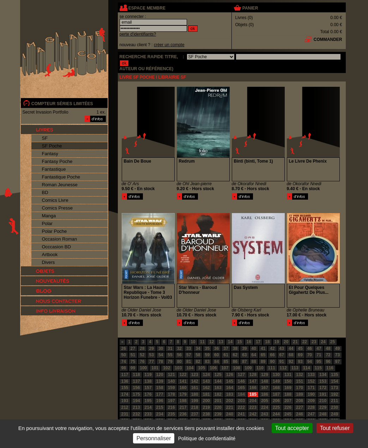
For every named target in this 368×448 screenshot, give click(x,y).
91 (281, 361)
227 (299, 407)
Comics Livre (55, 200)
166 (253, 387)
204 (253, 400)
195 (148, 400)
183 (229, 394)
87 (244, 361)
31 (170, 348)
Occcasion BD (56, 246)
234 (159, 414)
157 (148, 387)
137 (136, 381)
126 (229, 374)
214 (148, 407)
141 (183, 381)
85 (225, 361)
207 (287, 400)
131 (287, 374)
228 (311, 407)
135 (334, 374)
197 (171, 400)
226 (287, 407)
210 (322, 400)
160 (183, 387)
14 (230, 341)
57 (188, 354)
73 (337, 354)
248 (322, 414)
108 (236, 367)
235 (171, 414)
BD (45, 192)
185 (253, 394)
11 (202, 341)
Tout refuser (335, 428)
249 (334, 414)
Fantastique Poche (61, 177)
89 (263, 361)
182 (218, 394)
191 (322, 394)
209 (311, 400)
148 (264, 381)
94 (309, 361)
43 (281, 348)
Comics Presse (57, 208)
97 (337, 361)
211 (334, 400)
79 (170, 361)
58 (197, 354)
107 (224, 367)
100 (143, 367)
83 (207, 361)
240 (229, 414)
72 (328, 354)
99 (133, 367)
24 (323, 341)
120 (159, 374)
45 (300, 348)
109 (248, 367)
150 (287, 381)
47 (318, 348)
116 (329, 367)
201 (218, 400)
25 (332, 341)
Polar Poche (54, 231)
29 (151, 348)
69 (300, 354)
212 (124, 407)
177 (159, 394)
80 (179, 361)
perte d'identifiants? (138, 34)
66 (272, 354)
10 (193, 341)
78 (160, 361)
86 (235, 361)
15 (239, 341)
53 (151, 354)
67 (281, 354)
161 (194, 387)
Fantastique (54, 169)
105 (201, 367)
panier (250, 8)
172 (322, 387)
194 (136, 400)
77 (151, 361)
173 (334, 387)
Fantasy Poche (57, 161)
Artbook (50, 254)
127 (241, 374)
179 (183, 394)
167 (264, 387)
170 (299, 387)
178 (171, 394)
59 (207, 354)
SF (45, 138)
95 (318, 361)
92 (291, 361)
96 (328, 361)
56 (179, 354)
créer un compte (169, 44)
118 (136, 374)
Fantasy (50, 153)
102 (166, 367)
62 (235, 354)
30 (160, 348)
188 (287, 394)
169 (287, 387)
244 (276, 414)
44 (291, 348)
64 (254, 354)
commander (328, 39)
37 (225, 348)
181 (206, 394)
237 (194, 414)
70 (309, 354)
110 (260, 367)
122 (183, 374)
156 (136, 387)
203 (241, 400)
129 (264, 374)
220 (218, 407)
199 (194, 400)
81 (188, 361)
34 (197, 348)
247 (311, 414)
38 (235, 348)
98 (123, 367)
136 (124, 381)
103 (178, 367)
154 (334, 381)
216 (171, 407)
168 (276, 387)
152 (311, 381)
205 (264, 400)
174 (124, 394)
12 (211, 341)
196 (159, 400)
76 (142, 361)
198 (183, 400)
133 (311, 374)
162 (206, 387)
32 (179, 348)
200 (206, 400)
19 (277, 341)
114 (306, 367)
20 (286, 341)
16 (249, 341)
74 (123, 361)
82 (197, 361)
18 (267, 341)
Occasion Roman (59, 239)
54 (160, 354)
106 (213, 367)
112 (283, 367)
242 (253, 414)
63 (244, 354)
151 (299, 381)
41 (263, 348)
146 (241, 381)
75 (133, 361)
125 (218, 374)
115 (318, 367)
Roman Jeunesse (60, 184)
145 (229, 381)
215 (159, 407)
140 (171, 381)
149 (276, 381)
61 (225, 354)
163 (218, 387)
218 (194, 407)
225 (276, 407)
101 (154, 367)
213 (136, 407)
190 (311, 394)
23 (314, 341)
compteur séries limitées (62, 103)
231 (124, 414)
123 (194, 374)
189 (299, 394)
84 (216, 361)
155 (124, 387)
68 (291, 354)
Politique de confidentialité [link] (207, 438)
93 (300, 361)
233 (148, 414)
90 (272, 361)
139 (159, 381)
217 (183, 407)
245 (287, 414)
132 (299, 374)
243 (264, 414)
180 (194, 394)
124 (206, 374)
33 (188, 348)
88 (254, 361)
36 (216, 348)
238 (206, 414)
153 (322, 381)
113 (294, 367)
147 (253, 381)
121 (171, 374)
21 (295, 341)
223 (253, 407)
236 (183, 414)
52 (142, 354)
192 (334, 394)
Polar (47, 223)
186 (264, 394)
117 (124, 374)
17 (258, 341)
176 (148, 394)
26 (123, 348)
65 (263, 354)
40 (254, 348)
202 (229, 400)
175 (136, 394)
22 (304, 341)
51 (133, 354)
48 (328, 348)
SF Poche (52, 146)
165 (241, 387)
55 (170, 354)
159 (171, 387)
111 (271, 367)
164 (229, 387)
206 (276, 400)
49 (337, 348)
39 (244, 348)
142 (194, 381)
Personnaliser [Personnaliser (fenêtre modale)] (154, 438)
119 (148, 374)
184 (241, 394)
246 (299, 414)
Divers (48, 262)
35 (207, 348)
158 (159, 387)
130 (276, 374)
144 (218, 381)
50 (123, 354)
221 (229, 407)
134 (322, 374)
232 (136, 414)
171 (311, 387)
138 (148, 381)
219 (206, 407)
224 (264, 407)
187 (276, 394)
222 (241, 407)
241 (241, 414)
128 (253, 374)
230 (334, 407)
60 (216, 354)
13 (220, 341)
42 (272, 348)
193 (124, 400)
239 (218, 414)
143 (206, 381)
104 (189, 367)
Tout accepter (292, 428)
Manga (49, 215)
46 (309, 348)
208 (299, 400)
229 (322, 407)
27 (133, 348)
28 (142, 348)
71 (318, 354)
